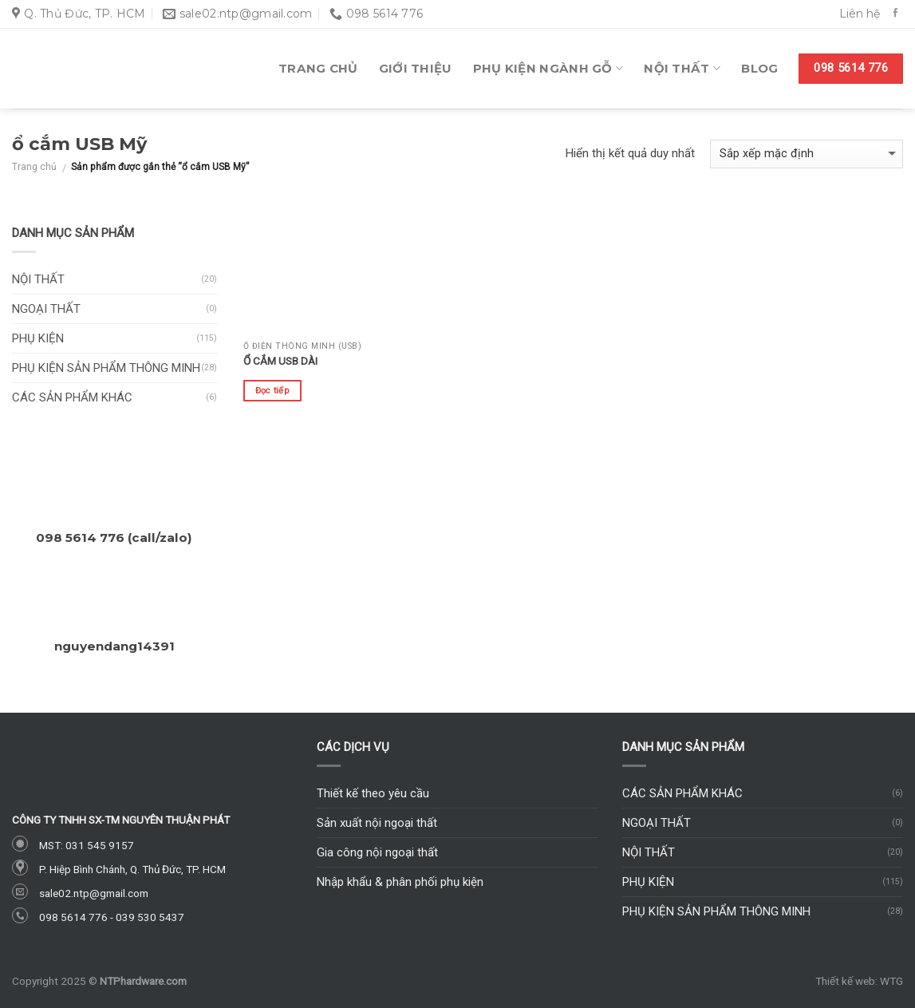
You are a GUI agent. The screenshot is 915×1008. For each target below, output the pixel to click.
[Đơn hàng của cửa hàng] (806, 154)
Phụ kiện (38, 338)
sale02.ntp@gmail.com (93, 893)
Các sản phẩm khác (72, 397)
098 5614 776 (73, 917)
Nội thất (682, 69)
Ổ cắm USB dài (280, 360)
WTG (891, 980)
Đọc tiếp (272, 390)
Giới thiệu (415, 68)
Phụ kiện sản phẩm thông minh (106, 368)
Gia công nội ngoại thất (377, 852)
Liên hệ (859, 13)
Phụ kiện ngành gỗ (548, 69)
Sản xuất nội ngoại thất (377, 823)
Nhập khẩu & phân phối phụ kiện (400, 882)
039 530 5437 (150, 917)
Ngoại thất (46, 309)
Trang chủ (318, 68)
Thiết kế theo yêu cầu (373, 793)
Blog (759, 68)
